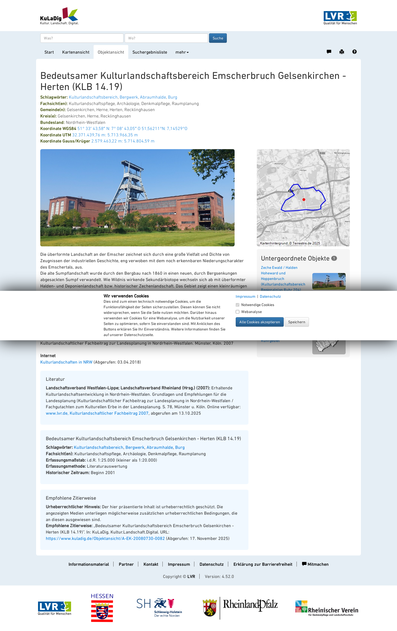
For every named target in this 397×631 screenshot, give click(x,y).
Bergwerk (129, 96)
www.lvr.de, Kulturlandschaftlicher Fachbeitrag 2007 (97, 412)
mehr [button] (182, 51)
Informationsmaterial (89, 564)
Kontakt (151, 564)
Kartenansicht (75, 51)
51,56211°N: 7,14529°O (164, 128)
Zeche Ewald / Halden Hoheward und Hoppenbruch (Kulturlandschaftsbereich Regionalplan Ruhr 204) (283, 278)
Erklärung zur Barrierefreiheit (262, 564)
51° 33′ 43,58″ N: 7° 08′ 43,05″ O (108, 128)
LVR (191, 576)
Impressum (179, 564)
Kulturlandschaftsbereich (93, 96)
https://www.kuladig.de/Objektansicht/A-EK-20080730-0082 (105, 538)
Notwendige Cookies (255, 304)
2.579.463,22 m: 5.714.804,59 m (123, 140)
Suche (218, 38)
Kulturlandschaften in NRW (66, 361)
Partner (126, 564)
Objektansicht (111, 51)
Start (49, 51)
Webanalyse (249, 311)
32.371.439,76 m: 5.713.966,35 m (105, 134)
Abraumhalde (153, 96)
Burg (172, 96)
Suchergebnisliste (149, 51)
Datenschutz (212, 564)
